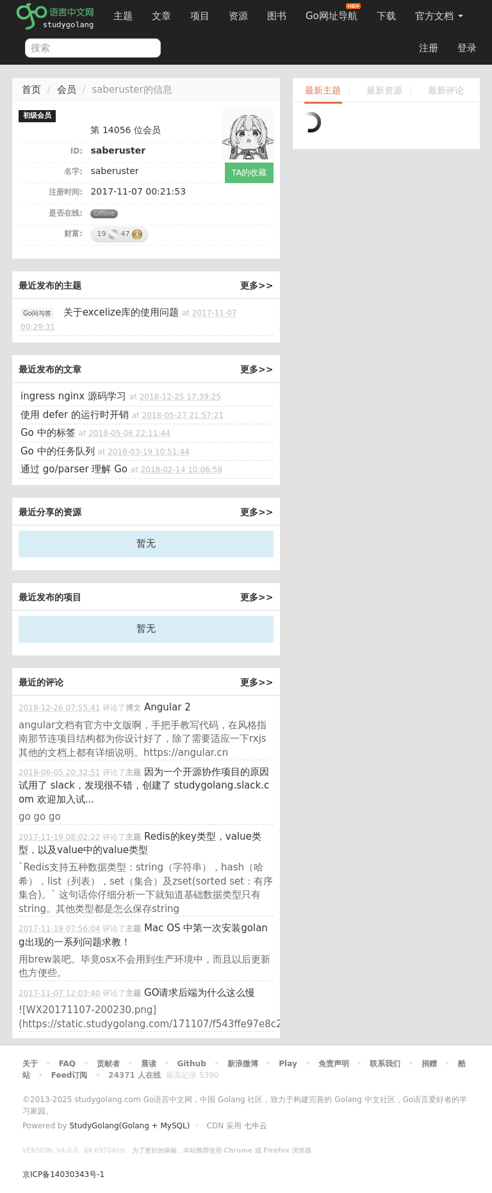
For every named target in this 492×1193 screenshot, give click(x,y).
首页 (31, 89)
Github (191, 1063)
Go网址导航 (333, 12)
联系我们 (385, 1063)
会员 (66, 89)
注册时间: (66, 192)
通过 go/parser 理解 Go (73, 469)
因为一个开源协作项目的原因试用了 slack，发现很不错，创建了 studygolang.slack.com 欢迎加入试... (144, 785)
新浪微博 (242, 1063)
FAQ (67, 1063)
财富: (73, 233)
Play (288, 1063)
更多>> (256, 285)
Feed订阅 (69, 1075)
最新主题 (323, 90)
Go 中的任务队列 (57, 451)
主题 (123, 16)
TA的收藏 (249, 172)
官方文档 (439, 16)
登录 (467, 48)
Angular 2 (167, 707)
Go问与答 (37, 313)
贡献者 (108, 1063)
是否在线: (66, 213)
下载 (386, 16)
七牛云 (255, 1125)
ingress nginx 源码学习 (73, 396)
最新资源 (384, 90)
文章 (161, 16)
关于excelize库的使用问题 (121, 312)
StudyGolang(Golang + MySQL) (129, 1125)
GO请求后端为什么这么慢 (199, 992)
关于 (30, 1063)
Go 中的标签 (48, 432)
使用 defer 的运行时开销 (74, 414)
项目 (199, 16)
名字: (73, 171)
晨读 (148, 1063)
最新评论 (446, 90)
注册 (428, 48)
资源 (238, 16)
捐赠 (429, 1063)
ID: (76, 151)
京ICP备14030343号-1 (63, 1174)
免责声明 (333, 1063)
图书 (276, 16)
